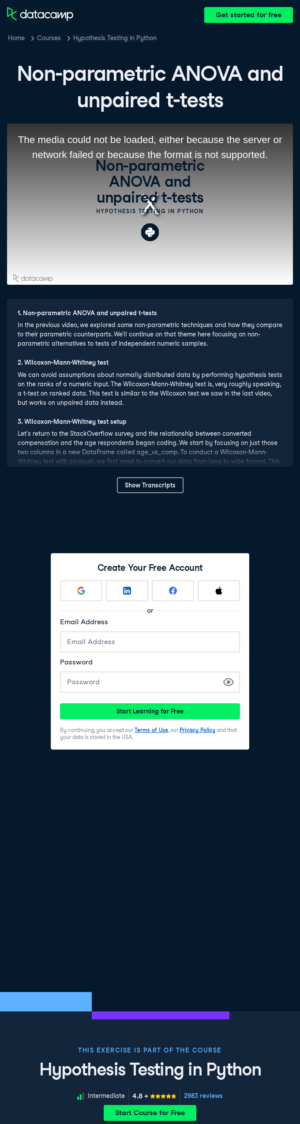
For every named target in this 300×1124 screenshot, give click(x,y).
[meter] (154, 1096)
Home (16, 37)
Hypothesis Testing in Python (115, 37)
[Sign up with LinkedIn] (127, 590)
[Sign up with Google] (81, 590)
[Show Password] (228, 682)
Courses (49, 37)
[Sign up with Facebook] (173, 590)
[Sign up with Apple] (219, 590)
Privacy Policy (197, 730)
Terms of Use (151, 730)
